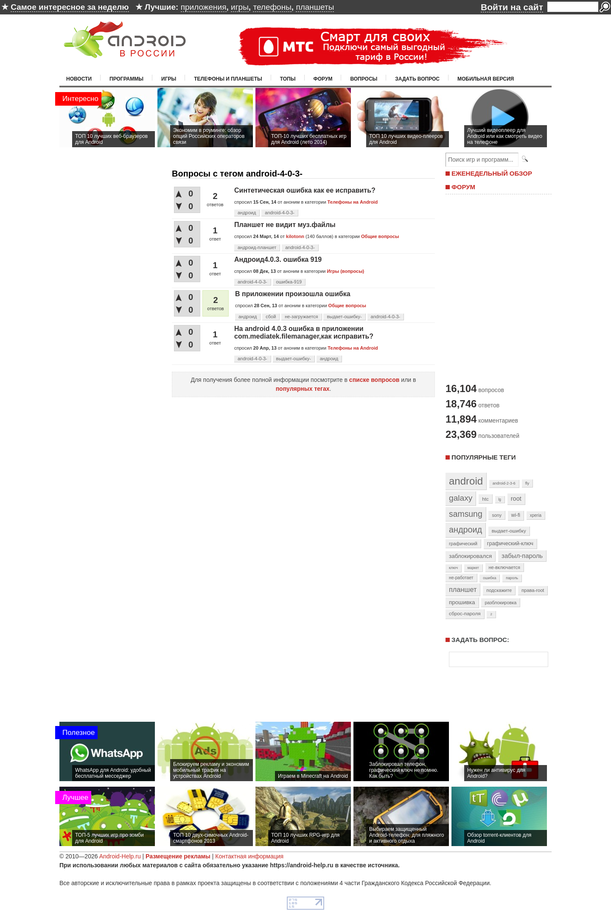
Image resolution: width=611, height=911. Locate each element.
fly (527, 483)
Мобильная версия (485, 79)
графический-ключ (510, 544)
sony (497, 515)
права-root (532, 590)
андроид (247, 212)
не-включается (504, 567)
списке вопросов (374, 379)
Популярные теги (483, 457)
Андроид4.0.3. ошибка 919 (278, 259)
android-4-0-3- (279, 212)
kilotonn (295, 236)
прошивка (462, 602)
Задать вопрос (417, 79)
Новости (79, 79)
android (466, 481)
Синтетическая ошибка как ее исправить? (305, 190)
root (516, 498)
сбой (271, 316)
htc (485, 499)
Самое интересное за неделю (70, 7)
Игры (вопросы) (345, 271)
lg (500, 499)
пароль (512, 578)
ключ (453, 568)
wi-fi (515, 515)
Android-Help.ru (120, 856)
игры (240, 7)
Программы (126, 79)
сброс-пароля (465, 614)
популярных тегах (303, 388)
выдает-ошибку (509, 530)
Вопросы (363, 79)
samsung (465, 514)
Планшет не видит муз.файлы (285, 224)
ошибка (489, 578)
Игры (168, 79)
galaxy (460, 497)
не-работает (461, 577)
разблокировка (500, 602)
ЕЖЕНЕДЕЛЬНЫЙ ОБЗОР (491, 173)
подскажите (499, 590)
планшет (462, 589)
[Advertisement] (496, 288)
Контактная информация (249, 856)
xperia (535, 515)
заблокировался (470, 556)
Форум (323, 79)
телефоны (272, 7)
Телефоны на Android (353, 202)
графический (463, 543)
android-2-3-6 (504, 483)
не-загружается (301, 316)
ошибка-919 (289, 281)
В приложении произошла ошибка (292, 293)
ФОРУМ (463, 187)
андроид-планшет (257, 247)
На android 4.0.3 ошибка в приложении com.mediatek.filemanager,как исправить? (303, 332)
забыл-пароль (522, 555)
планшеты (315, 7)
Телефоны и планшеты (228, 79)
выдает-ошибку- (344, 316)
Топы (288, 79)
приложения (204, 7)
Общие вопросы (380, 236)
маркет (473, 568)
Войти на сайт (512, 7)
